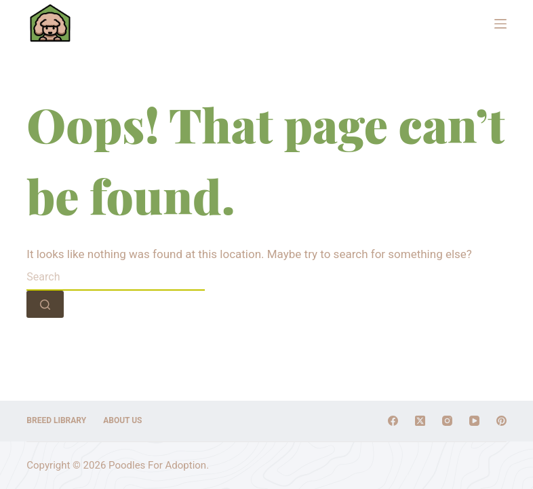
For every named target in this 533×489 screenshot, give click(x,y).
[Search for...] (115, 277)
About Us (122, 420)
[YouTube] (474, 421)
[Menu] (500, 24)
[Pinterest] (501, 421)
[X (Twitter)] (420, 421)
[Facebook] (393, 421)
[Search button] (45, 304)
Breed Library (56, 420)
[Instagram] (447, 421)
